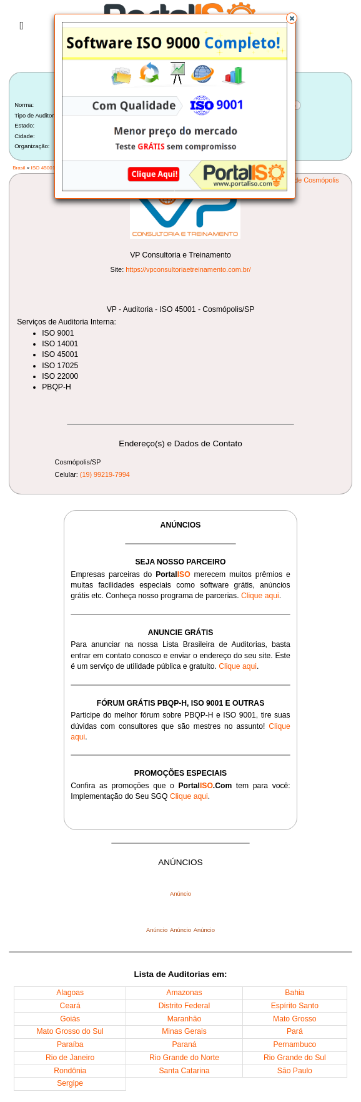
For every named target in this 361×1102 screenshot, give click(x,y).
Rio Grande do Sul (295, 1057)
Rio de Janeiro (70, 1057)
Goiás (70, 1018)
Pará (295, 1031)
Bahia (294, 992)
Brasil (18, 168)
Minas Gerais (184, 1031)
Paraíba (70, 1044)
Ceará (70, 1005)
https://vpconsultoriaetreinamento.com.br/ (188, 269)
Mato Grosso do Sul (70, 1031)
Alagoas (70, 992)
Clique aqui (260, 595)
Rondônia (70, 1070)
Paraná (184, 1044)
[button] (291, 18)
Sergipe (70, 1083)
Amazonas (184, 992)
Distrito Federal (184, 1005)
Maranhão (184, 1018)
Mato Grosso (295, 1018)
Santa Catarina (184, 1070)
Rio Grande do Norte (184, 1057)
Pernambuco (294, 1044)
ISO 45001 (43, 168)
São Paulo (294, 1070)
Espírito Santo (295, 1005)
